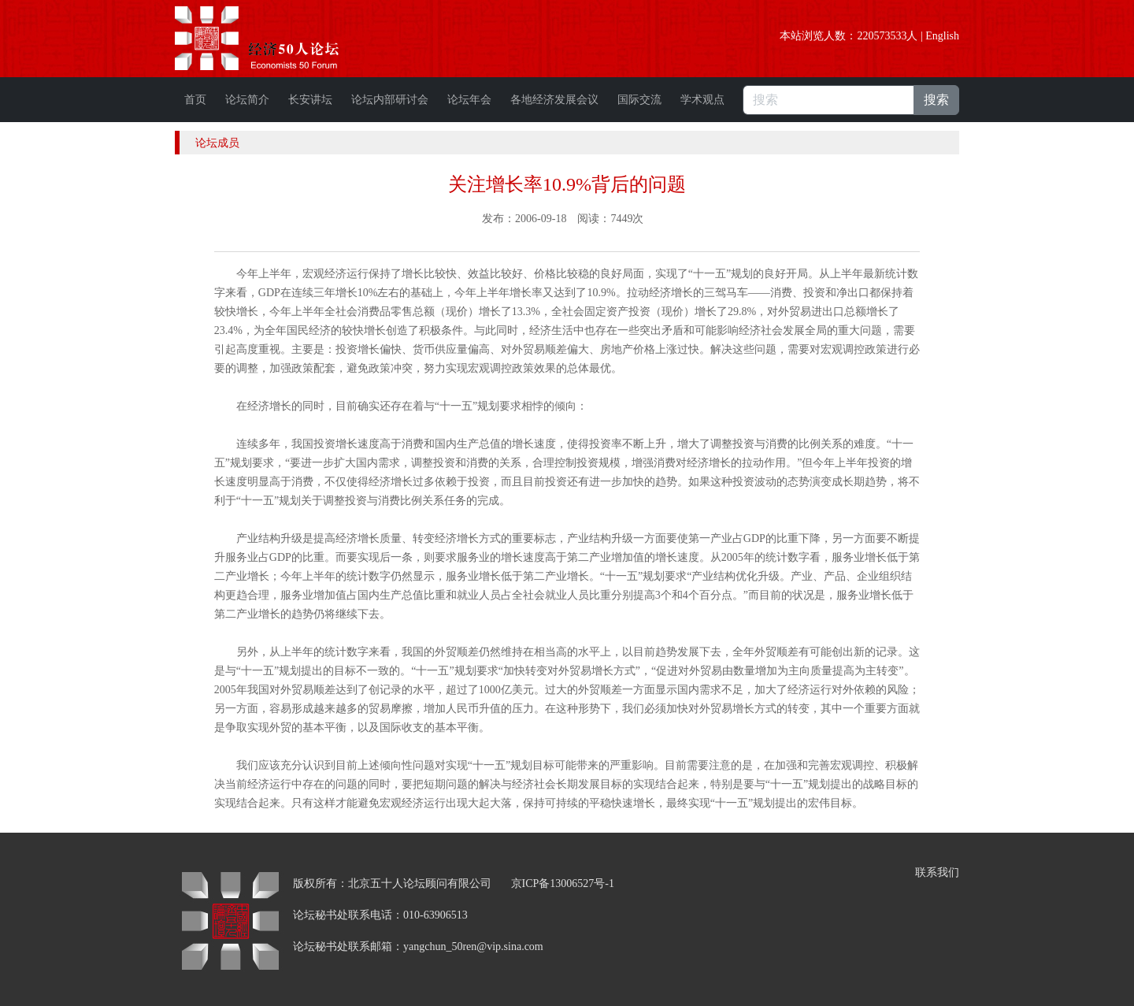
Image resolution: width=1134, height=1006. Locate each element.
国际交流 (639, 100)
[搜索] (828, 100)
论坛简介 (247, 100)
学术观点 (702, 100)
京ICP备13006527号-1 (562, 883)
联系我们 (937, 872)
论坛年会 (469, 100)
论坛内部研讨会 (389, 100)
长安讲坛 (310, 100)
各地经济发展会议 (554, 100)
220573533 (881, 36)
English (942, 36)
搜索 (936, 99)
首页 (195, 100)
